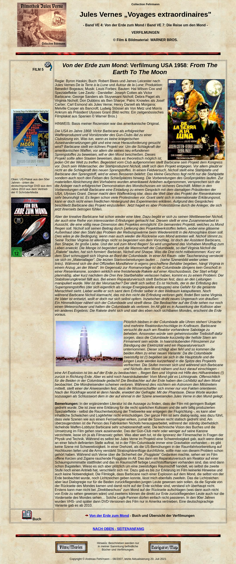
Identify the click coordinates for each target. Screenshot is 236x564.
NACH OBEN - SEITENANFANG (118, 529)
